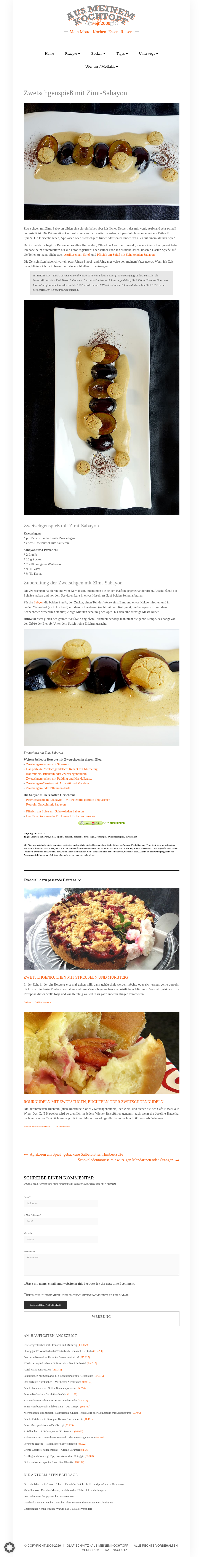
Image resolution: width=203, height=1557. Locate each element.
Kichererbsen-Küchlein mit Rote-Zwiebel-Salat (50, 1400)
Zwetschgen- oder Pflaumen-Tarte (48, 788)
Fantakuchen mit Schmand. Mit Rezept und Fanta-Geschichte (58, 1375)
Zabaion (68, 836)
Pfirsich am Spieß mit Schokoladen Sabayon (126, 254)
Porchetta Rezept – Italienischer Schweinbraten (50, 1443)
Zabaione (78, 836)
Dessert (41, 833)
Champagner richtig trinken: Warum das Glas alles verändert (58, 1508)
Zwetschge (89, 836)
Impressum (90, 1550)
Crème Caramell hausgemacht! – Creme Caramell (52, 1449)
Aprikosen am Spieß (77, 254)
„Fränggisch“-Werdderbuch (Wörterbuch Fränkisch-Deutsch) (58, 1351)
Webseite (28, 1233)
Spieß (53, 836)
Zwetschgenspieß (116, 836)
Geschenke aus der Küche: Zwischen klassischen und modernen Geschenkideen (68, 1502)
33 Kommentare (43, 1002)
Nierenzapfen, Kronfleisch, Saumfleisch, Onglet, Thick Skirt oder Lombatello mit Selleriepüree (77, 1412)
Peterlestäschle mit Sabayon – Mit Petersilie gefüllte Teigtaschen (68, 799)
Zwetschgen (101, 836)
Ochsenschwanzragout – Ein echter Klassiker (49, 1462)
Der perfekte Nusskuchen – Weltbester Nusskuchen (53, 1381)
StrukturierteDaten (41, 1126)
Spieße (60, 836)
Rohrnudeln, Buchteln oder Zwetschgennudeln (56, 773)
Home (49, 53)
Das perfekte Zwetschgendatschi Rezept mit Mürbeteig (62, 769)
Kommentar (29, 1251)
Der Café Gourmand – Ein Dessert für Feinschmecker (61, 816)
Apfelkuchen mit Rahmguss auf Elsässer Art (49, 1431)
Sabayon (34, 836)
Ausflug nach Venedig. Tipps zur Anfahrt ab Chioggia (54, 1456)
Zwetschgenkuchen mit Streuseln (47, 764)
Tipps (122, 53)
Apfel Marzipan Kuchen (37, 1369)
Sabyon (38, 602)
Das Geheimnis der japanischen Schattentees (49, 1496)
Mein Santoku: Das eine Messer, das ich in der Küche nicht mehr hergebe (65, 1490)
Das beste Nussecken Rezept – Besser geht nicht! (51, 1357)
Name (27, 1197)
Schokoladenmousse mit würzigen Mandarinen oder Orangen (125, 1160)
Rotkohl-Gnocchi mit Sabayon (46, 804)
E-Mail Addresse (32, 1215)
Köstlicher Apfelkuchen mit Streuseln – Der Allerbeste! (55, 1363)
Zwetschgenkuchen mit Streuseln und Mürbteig (76, 977)
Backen (98, 53)
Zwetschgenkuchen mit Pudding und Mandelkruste (59, 778)
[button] (9, 1547)
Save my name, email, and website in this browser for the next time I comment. (81, 1283)
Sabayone (44, 836)
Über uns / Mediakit (101, 66)
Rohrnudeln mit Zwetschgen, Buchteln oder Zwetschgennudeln (94, 1102)
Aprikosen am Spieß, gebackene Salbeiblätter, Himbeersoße (76, 1154)
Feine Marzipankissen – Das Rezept (44, 1425)
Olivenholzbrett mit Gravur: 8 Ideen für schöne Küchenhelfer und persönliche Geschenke (74, 1484)
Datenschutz (116, 1550)
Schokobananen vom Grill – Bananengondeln (49, 1388)
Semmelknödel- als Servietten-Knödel (45, 1394)
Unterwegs (148, 53)
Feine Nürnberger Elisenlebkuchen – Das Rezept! (52, 1406)
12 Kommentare (62, 1126)
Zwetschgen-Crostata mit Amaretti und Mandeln (57, 783)
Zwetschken (131, 836)
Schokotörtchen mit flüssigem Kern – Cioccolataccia (53, 1419)
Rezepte (72, 53)
